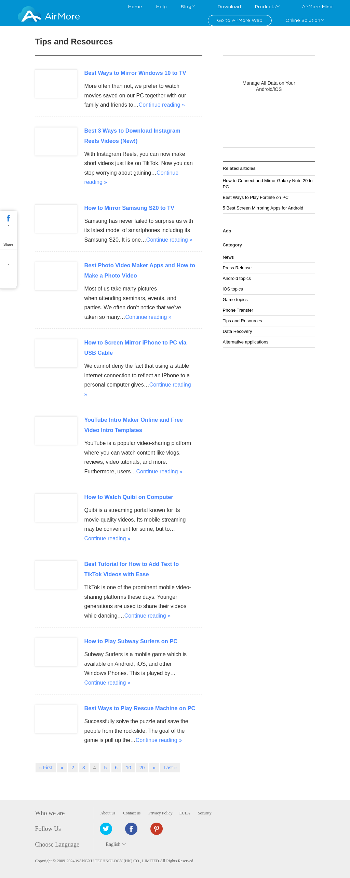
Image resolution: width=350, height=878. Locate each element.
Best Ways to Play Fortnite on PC (255, 197)
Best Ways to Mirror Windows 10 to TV (135, 73)
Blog (185, 6)
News (228, 257)
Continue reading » (162, 105)
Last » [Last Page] (170, 767)
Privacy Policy (160, 813)
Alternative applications (246, 342)
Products (265, 6)
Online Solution (302, 20)
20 (142, 767)
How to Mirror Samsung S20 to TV (129, 208)
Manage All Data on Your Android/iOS (269, 86)
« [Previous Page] (61, 767)
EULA (184, 813)
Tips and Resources (242, 320)
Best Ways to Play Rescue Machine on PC (139, 708)
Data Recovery (237, 331)
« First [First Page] (45, 767)
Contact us (131, 813)
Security (205, 813)
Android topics (237, 278)
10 (128, 767)
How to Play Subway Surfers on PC (130, 641)
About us (107, 813)
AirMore (62, 16)
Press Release (237, 267)
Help (161, 6)
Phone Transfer (238, 310)
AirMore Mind (317, 6)
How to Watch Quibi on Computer (128, 497)
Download (229, 6)
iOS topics (233, 289)
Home (135, 6)
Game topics (235, 299)
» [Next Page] (154, 767)
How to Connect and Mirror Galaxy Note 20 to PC (268, 183)
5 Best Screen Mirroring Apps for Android (263, 208)
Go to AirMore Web (239, 20)
